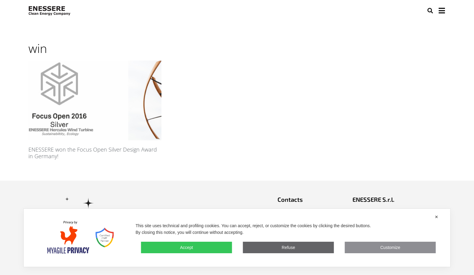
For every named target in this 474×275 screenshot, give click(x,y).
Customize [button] (390, 247)
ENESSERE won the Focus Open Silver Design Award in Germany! (92, 153)
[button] (430, 10)
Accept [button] (186, 247)
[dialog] (237, 238)
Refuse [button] (288, 247)
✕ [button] (436, 216)
